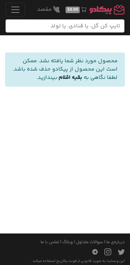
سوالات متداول (89, 242)
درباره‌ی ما (115, 242)
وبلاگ (67, 242)
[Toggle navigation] (15, 10)
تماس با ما (50, 242)
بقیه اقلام (70, 77)
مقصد (48, 9)
